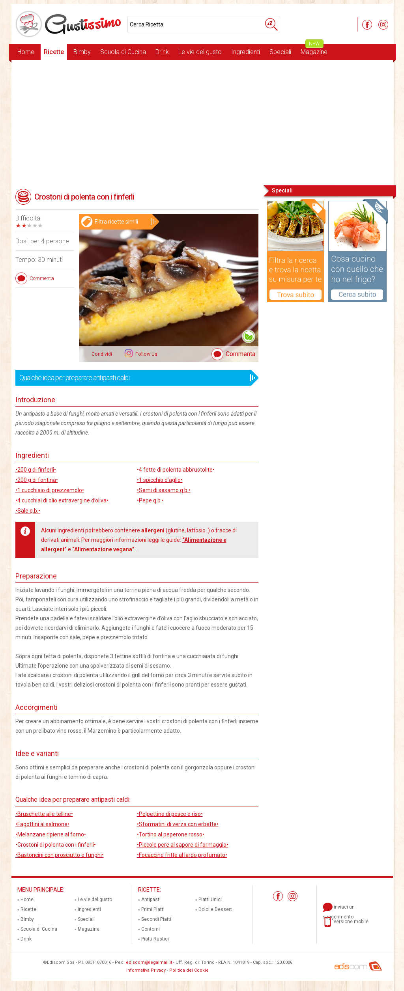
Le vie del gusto (200, 52)
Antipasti (151, 899)
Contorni (150, 929)
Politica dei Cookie (189, 970)
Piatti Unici (210, 899)
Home (25, 52)
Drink (162, 52)
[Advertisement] (202, 122)
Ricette (54, 52)
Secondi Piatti (156, 919)
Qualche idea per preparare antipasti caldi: (134, 378)
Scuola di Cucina (123, 52)
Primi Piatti (153, 909)
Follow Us (145, 354)
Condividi (102, 354)
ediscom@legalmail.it (149, 962)
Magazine (314, 50)
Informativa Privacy (146, 970)
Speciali (280, 52)
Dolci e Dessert (215, 909)
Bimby (82, 52)
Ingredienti (245, 52)
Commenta (240, 354)
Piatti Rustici (155, 939)
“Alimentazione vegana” (104, 549)
